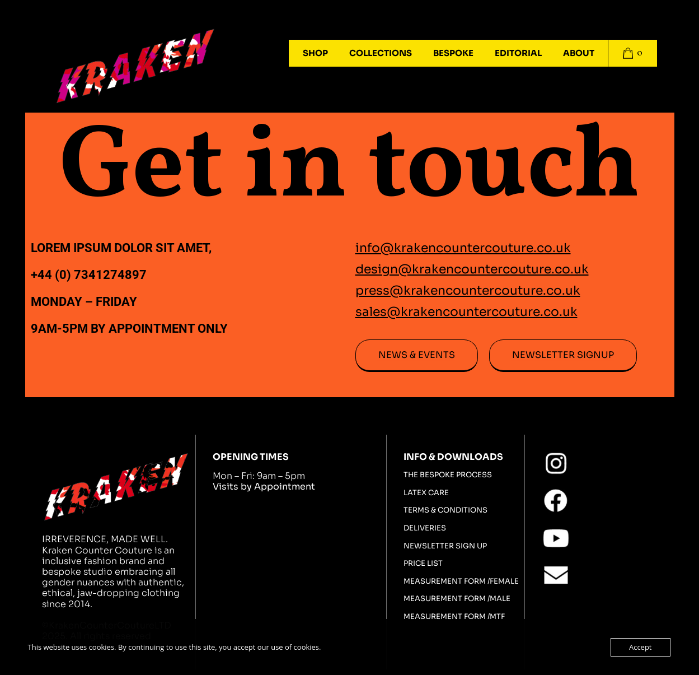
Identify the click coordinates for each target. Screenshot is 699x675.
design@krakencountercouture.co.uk (472, 269)
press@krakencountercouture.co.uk (467, 290)
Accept (640, 647)
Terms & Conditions (445, 510)
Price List (423, 563)
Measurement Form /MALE (457, 598)
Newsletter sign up (445, 546)
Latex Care (426, 492)
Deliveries (425, 528)
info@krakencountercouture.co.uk (463, 247)
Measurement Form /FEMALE (461, 581)
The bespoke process (448, 475)
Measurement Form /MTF (454, 616)
